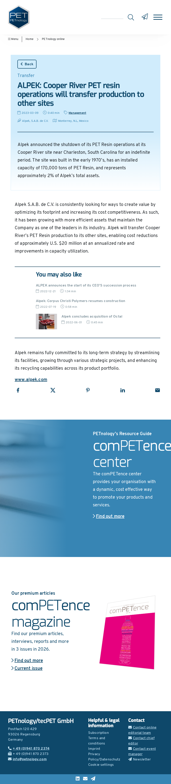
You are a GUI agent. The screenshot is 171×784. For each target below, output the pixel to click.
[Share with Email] (157, 390)
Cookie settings (101, 765)
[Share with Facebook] (18, 390)
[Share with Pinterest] (88, 390)
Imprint (94, 749)
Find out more (108, 516)
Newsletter (139, 759)
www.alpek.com (31, 380)
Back (26, 64)
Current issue (27, 668)
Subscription (98, 733)
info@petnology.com (27, 759)
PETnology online (53, 39)
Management (77, 113)
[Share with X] (53, 390)
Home (29, 39)
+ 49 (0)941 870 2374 (28, 748)
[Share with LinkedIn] (122, 390)
